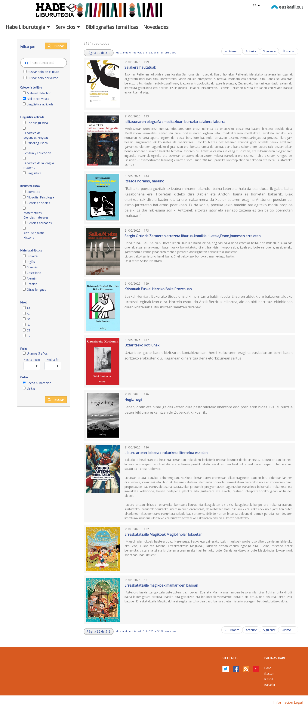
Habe (267, 668)
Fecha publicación (39, 383)
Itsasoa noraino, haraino (144, 181)
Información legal (288, 702)
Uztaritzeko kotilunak (141, 345)
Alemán (32, 278)
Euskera (32, 256)
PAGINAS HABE (275, 658)
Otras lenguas (36, 289)
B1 (29, 319)
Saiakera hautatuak (140, 67)
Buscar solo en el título (43, 72)
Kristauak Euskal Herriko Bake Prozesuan (158, 289)
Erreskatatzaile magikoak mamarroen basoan (161, 585)
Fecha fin (53, 360)
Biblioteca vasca (38, 99)
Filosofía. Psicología (40, 197)
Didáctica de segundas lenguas (36, 135)
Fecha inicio (32, 360)
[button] (99, 52)
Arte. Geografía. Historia (34, 235)
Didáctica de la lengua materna (39, 165)
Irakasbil (269, 685)
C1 (28, 330)
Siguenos (229, 658)
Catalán (32, 284)
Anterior (251, 51)
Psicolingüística (37, 143)
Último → (288, 51)
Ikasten (269, 674)
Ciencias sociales (38, 203)
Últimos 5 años (37, 353)
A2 (28, 314)
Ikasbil (268, 679)
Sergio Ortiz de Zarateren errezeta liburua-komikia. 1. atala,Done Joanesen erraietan (192, 236)
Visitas (31, 388)
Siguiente (269, 51)
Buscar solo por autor (42, 78)
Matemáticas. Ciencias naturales (36, 215)
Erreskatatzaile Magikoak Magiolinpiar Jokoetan (163, 534)
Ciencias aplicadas (39, 223)
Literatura (33, 192)
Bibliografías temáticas (112, 27)
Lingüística (34, 173)
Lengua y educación (37, 153)
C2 (28, 336)
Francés (32, 267)
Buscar (56, 46)
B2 (29, 325)
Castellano (34, 273)
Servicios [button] (67, 27)
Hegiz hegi (133, 399)
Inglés (31, 262)
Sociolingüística (37, 123)
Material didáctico (39, 93)
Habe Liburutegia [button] (28, 27)
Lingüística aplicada (40, 104)
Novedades (156, 27)
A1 (28, 308)
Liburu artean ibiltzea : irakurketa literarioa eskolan (165, 452)
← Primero (232, 51)
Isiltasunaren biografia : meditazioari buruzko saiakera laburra (174, 121)
